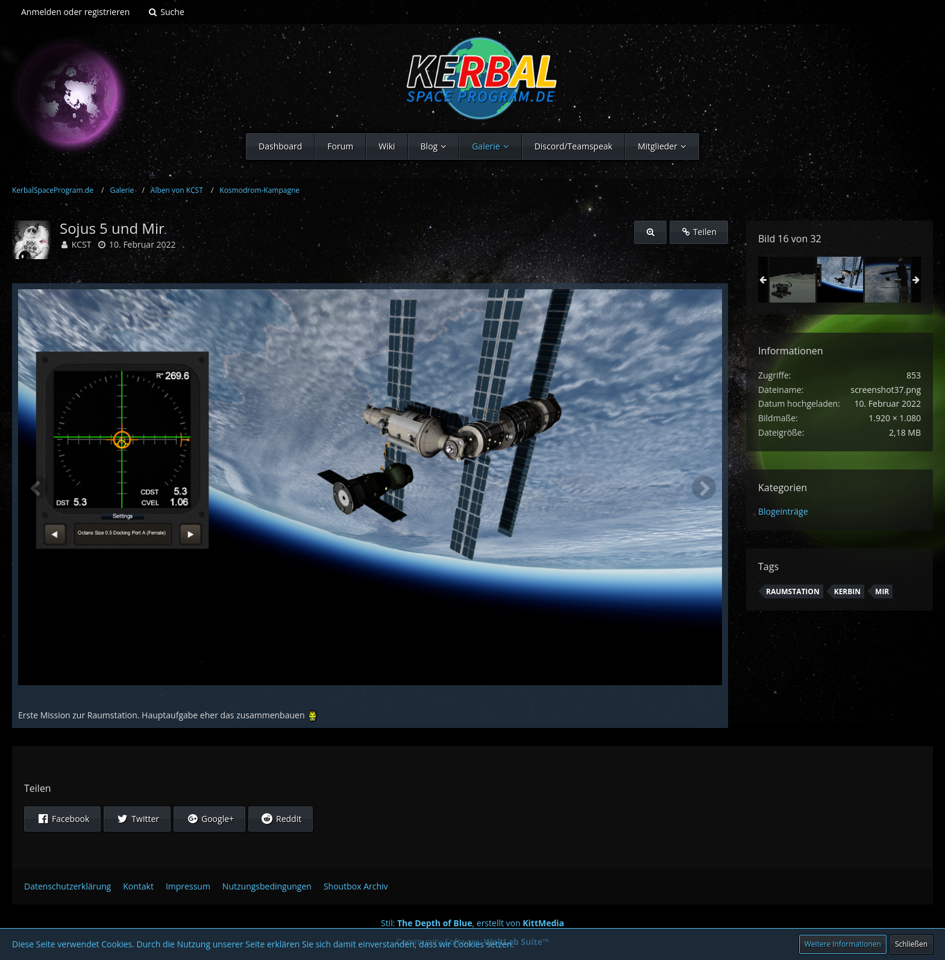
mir (882, 591)
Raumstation (793, 591)
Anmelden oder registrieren (75, 11)
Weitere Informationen (843, 944)
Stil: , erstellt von (472, 923)
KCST (82, 244)
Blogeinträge (783, 511)
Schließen (911, 944)
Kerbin (847, 591)
